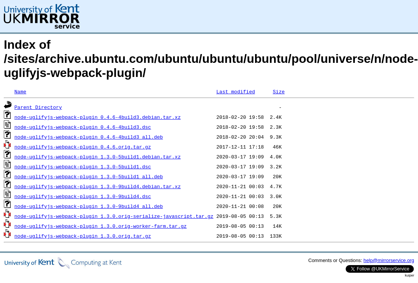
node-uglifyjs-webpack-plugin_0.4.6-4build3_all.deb (88, 136)
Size (278, 91)
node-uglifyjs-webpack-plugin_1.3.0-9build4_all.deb (88, 206)
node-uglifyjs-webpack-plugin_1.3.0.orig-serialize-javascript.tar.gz (114, 216)
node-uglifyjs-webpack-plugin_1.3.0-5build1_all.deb (88, 176)
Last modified (235, 91)
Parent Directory (38, 107)
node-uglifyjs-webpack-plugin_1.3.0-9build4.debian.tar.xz (97, 186)
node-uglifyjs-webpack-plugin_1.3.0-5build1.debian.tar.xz (97, 156)
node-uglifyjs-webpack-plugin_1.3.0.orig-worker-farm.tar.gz (100, 225)
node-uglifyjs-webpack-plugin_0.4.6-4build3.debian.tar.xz (97, 117)
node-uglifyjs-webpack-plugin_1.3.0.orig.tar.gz (82, 235)
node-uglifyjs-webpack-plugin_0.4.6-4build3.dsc (82, 126)
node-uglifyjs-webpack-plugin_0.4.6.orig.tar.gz (82, 146)
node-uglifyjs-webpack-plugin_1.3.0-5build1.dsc (82, 166)
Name (20, 91)
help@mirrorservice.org (389, 260)
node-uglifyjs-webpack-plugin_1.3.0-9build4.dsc (82, 196)
